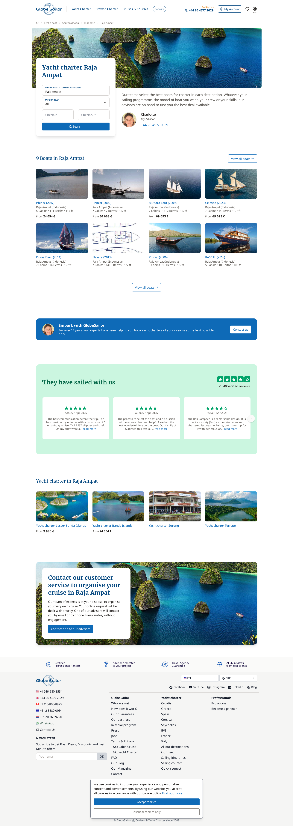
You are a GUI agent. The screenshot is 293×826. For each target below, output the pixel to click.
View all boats (242, 159)
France (166, 736)
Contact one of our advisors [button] (70, 629)
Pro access (219, 703)
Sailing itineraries (173, 758)
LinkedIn (235, 687)
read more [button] (89, 429)
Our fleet (167, 752)
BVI (163, 730)
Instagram (216, 687)
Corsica (166, 719)
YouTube (196, 687)
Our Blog (117, 763)
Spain (165, 714)
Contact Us (45, 730)
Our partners (120, 719)
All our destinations (175, 747)
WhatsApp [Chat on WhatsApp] (45, 723)
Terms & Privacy (122, 741)
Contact (116, 774)
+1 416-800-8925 (49, 704)
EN (200, 678)
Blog (252, 687)
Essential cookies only (147, 812)
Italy (164, 741)
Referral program (123, 725)
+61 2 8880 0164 (49, 710)
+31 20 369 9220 (49, 717)
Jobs (114, 736)
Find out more (172, 793)
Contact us (240, 329)
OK (102, 756)
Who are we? (120, 703)
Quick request (171, 768)
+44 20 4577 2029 (154, 125)
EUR (238, 678)
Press (115, 730)
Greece (166, 709)
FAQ (114, 758)
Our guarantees (122, 714)
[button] (81, 9)
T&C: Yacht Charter (124, 752)
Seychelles (168, 725)
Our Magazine (121, 768)
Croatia (166, 703)
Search (75, 126)
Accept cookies (146, 802)
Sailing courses (172, 763)
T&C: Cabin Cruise (123, 747)
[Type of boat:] (76, 102)
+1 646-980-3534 (49, 691)
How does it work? (124, 709)
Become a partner (224, 709)
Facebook (177, 687)
